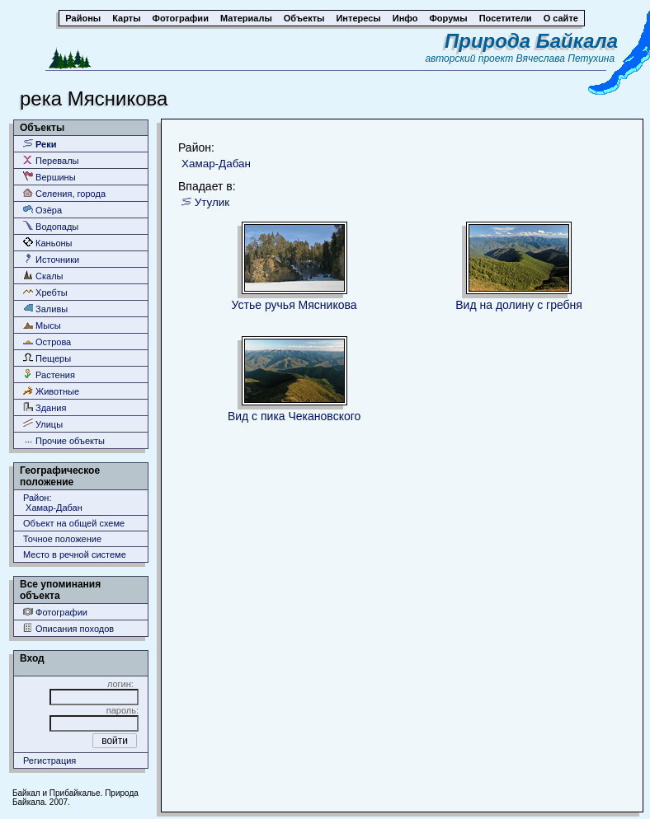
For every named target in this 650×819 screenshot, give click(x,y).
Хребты (45, 292)
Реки (40, 143)
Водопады (50, 226)
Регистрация (49, 760)
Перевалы (50, 160)
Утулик (212, 202)
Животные (51, 391)
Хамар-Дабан (216, 163)
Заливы (45, 308)
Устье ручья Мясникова (294, 304)
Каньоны (48, 242)
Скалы (43, 275)
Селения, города (64, 193)
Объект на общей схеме (74, 523)
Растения (49, 374)
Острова (47, 341)
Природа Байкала (531, 41)
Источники (51, 259)
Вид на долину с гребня (518, 304)
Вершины (49, 176)
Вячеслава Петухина (565, 58)
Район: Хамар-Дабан (52, 502)
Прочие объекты (64, 440)
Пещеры (47, 358)
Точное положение (62, 539)
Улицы (43, 424)
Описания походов (68, 628)
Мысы (42, 325)
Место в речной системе (74, 554)
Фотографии (55, 611)
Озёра (42, 209)
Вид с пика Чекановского (294, 416)
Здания (44, 407)
